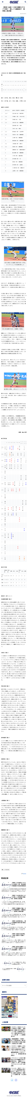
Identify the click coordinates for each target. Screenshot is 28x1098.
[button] (25, 985)
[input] (14, 985)
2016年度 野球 (5, 869)
